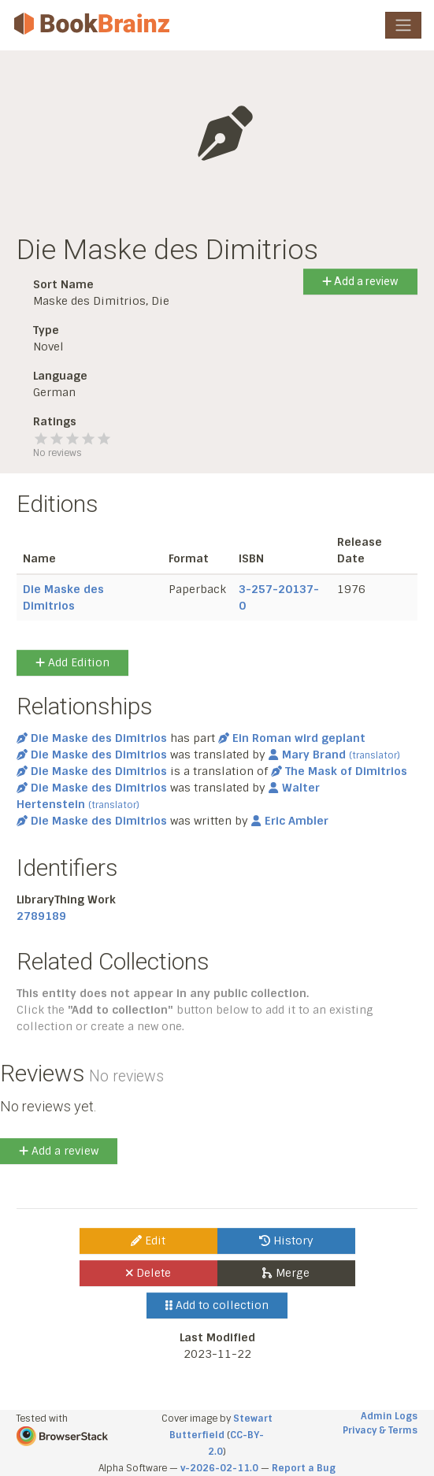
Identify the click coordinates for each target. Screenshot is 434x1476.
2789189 (41, 916)
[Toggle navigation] (403, 25)
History (286, 1240)
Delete (148, 1273)
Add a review (360, 281)
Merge (285, 1273)
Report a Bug (304, 1468)
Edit (148, 1240)
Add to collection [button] (217, 1305)
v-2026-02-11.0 (219, 1468)
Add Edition (72, 662)
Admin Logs (389, 1416)
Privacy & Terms (380, 1430)
